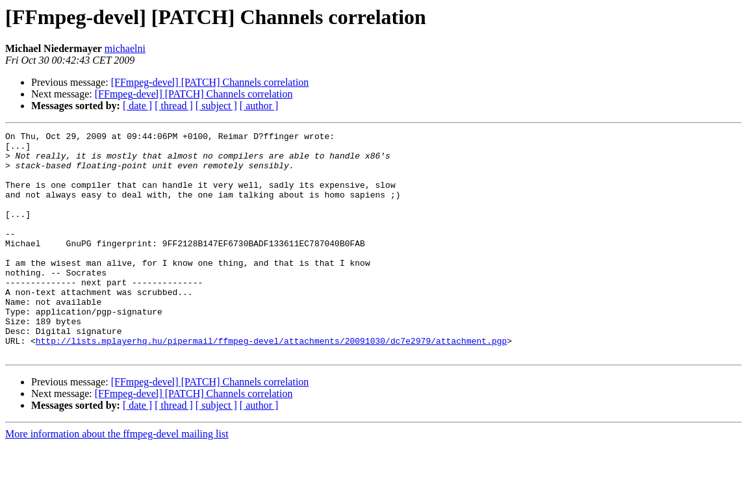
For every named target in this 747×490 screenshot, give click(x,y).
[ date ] (137, 105)
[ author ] (259, 105)
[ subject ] (216, 105)
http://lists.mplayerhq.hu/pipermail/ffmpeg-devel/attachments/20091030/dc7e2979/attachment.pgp (271, 383)
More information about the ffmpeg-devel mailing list (117, 478)
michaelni (125, 48)
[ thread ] (174, 105)
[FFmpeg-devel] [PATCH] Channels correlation (210, 82)
